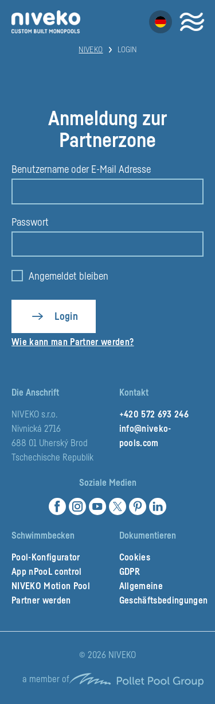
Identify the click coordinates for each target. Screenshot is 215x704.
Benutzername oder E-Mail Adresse (81, 169)
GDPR (129, 572)
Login (66, 316)
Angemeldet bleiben (68, 276)
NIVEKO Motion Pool (50, 586)
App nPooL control (46, 572)
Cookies (134, 557)
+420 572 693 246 (154, 414)
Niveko (91, 50)
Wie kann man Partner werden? (72, 342)
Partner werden (41, 600)
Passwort (30, 222)
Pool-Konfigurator (45, 557)
